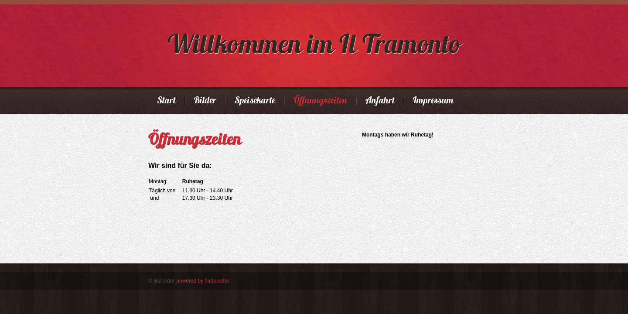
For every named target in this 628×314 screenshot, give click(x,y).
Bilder (205, 100)
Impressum (433, 100)
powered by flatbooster (202, 281)
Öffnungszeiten (320, 100)
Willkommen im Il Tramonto (314, 43)
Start (166, 100)
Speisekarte (255, 100)
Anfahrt (380, 100)
